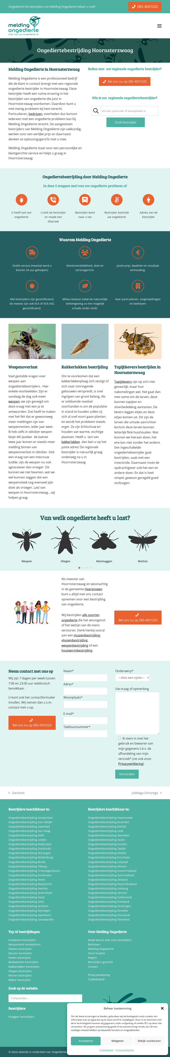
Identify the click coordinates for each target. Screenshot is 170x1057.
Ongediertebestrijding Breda (27, 862)
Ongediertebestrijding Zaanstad (29, 826)
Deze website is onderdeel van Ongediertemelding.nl (46, 1052)
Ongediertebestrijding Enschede (109, 857)
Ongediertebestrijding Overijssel (109, 915)
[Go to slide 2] (83, 568)
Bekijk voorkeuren (149, 1040)
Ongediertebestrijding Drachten (108, 822)
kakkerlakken (70, 442)
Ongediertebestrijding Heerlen (28, 888)
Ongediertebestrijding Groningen (109, 906)
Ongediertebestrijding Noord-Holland (112, 871)
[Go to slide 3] (87, 568)
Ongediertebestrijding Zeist (26, 901)
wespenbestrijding (74, 645)
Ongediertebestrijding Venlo (26, 879)
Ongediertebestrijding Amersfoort (30, 893)
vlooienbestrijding (74, 640)
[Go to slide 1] (79, 568)
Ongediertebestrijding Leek (105, 831)
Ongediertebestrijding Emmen (107, 844)
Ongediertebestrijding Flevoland (109, 919)
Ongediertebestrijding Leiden (27, 840)
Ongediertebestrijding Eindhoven (29, 875)
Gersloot (16, 793)
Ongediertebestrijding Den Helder (30, 822)
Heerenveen (93, 589)
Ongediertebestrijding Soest (26, 897)
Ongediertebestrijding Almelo (107, 853)
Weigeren (117, 1040)
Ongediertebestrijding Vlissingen (29, 853)
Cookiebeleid (106, 1050)
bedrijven (35, 114)
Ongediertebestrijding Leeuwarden (31, 919)
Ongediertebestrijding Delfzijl (107, 826)
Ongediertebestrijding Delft (26, 835)
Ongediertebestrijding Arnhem (28, 906)
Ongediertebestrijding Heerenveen (110, 817)
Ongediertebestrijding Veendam (108, 835)
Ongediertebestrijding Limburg (108, 888)
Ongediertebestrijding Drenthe (108, 910)
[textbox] (124, 111)
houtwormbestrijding (76, 650)
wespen (14, 401)
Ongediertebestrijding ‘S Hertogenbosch (34, 871)
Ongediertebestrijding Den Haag (29, 831)
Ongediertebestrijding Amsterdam (30, 817)
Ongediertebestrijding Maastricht (30, 884)
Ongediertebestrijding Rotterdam (29, 844)
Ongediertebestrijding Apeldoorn (29, 915)
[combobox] (129, 111)
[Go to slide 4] (91, 568)
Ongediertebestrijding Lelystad (108, 862)
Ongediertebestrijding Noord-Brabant (112, 884)
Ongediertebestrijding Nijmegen (29, 910)
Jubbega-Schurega (147, 793)
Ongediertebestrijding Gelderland (110, 897)
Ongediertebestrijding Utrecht (107, 893)
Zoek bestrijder (126, 122)
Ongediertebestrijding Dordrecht (29, 848)
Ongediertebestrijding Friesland (108, 901)
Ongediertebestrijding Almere (107, 866)
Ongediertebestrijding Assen (106, 840)
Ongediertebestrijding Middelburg (30, 857)
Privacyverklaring (124, 1050)
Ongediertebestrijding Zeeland (108, 879)
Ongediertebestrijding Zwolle (107, 848)
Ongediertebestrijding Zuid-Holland (111, 875)
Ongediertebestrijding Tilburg (27, 866)
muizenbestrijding (87, 635)
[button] (162, 1008)
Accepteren (86, 1040)
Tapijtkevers (123, 382)
